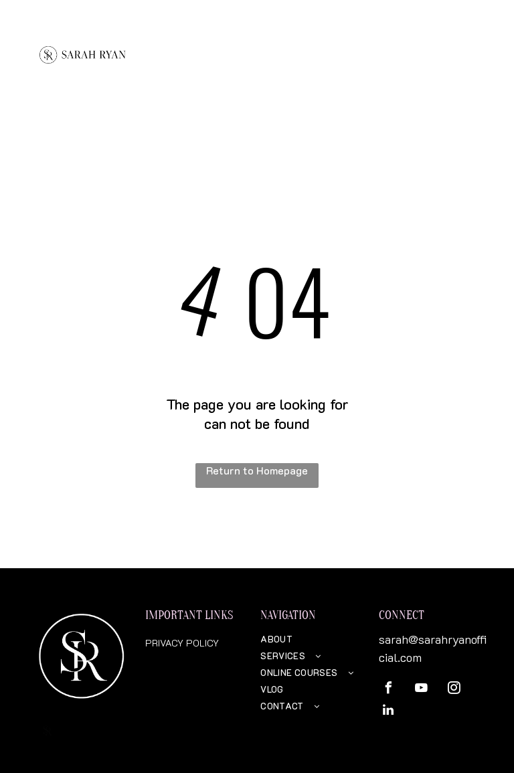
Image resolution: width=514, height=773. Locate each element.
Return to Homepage (257, 470)
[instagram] (453, 690)
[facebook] (388, 690)
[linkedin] (388, 712)
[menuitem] (309, 638)
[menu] (484, 43)
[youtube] (421, 690)
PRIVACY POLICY (182, 642)
